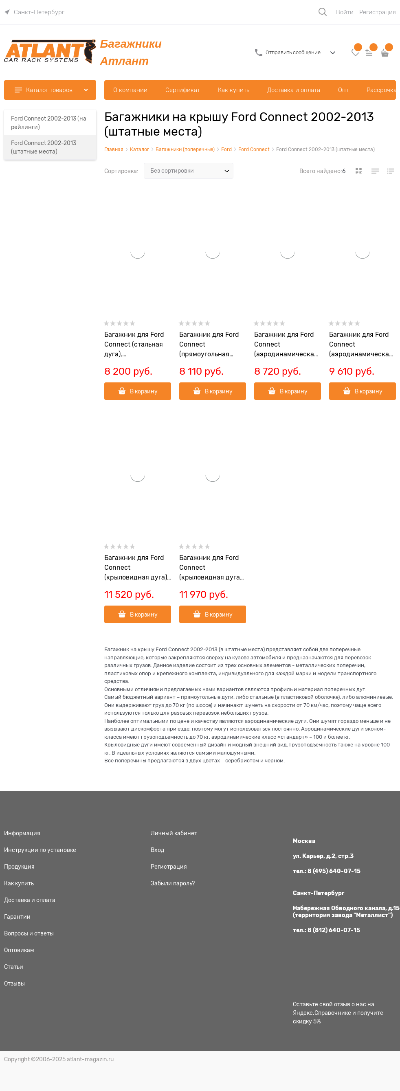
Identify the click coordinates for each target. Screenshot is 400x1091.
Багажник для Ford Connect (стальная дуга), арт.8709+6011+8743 (136, 345)
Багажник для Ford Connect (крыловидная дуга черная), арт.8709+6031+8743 (212, 568)
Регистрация (377, 12)
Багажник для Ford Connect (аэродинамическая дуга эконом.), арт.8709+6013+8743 (287, 345)
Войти (345, 12)
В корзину (144, 391)
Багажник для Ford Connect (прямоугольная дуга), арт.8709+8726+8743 (212, 345)
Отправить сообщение (293, 52)
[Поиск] (322, 12)
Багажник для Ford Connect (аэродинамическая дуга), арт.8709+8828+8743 (362, 345)
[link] (34, 12)
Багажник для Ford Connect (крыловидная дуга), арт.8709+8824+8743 (137, 568)
